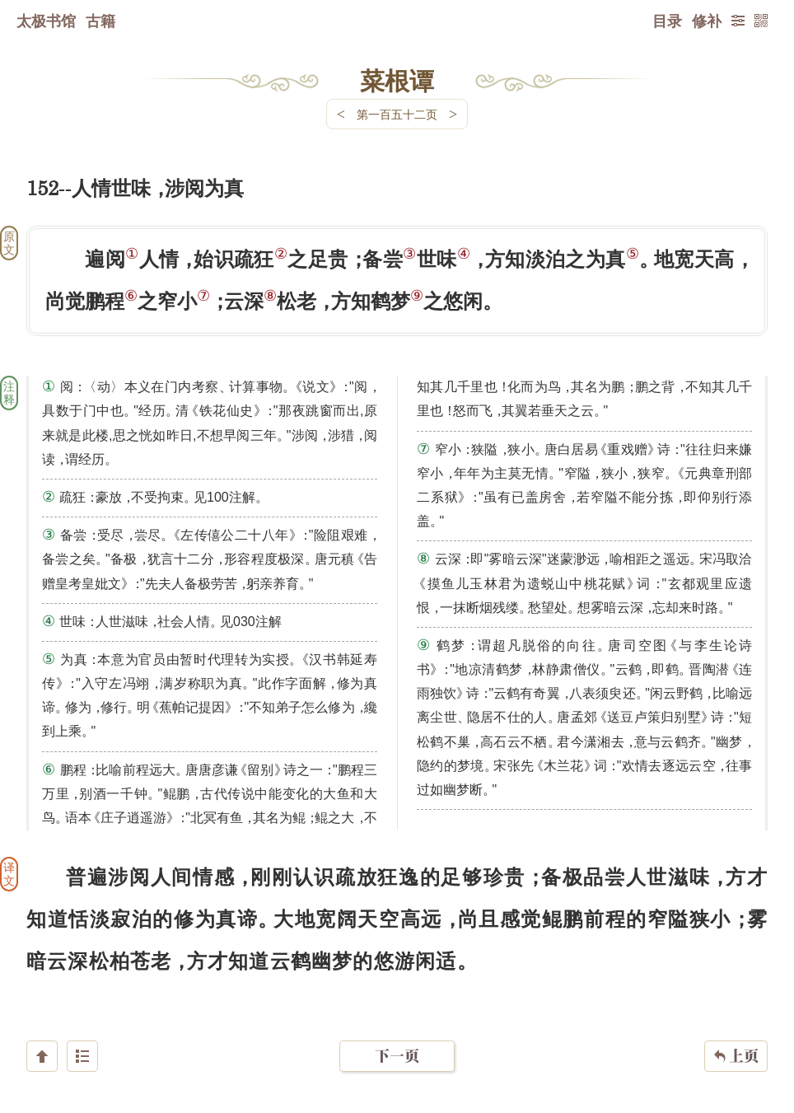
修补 (707, 21)
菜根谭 (397, 80)
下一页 (397, 1014)
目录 (667, 21)
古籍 (100, 21)
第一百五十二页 (397, 114)
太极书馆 (46, 21)
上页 (736, 1015)
